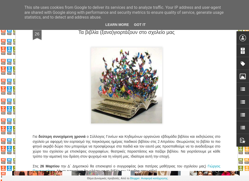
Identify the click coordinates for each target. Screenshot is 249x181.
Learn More (117, 25)
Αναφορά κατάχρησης (154, 178)
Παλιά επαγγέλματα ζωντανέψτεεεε (166, 118)
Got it (140, 25)
